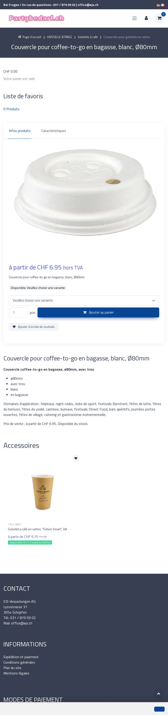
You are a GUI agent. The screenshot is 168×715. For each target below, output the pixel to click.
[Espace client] (146, 18)
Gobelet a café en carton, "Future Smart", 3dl (37, 529)
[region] (84, 130)
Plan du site (12, 667)
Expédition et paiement (21, 657)
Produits (11, 109)
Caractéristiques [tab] (53, 130)
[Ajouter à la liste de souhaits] (76, 458)
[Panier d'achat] (159, 18)
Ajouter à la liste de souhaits (34, 326)
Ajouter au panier (98, 312)
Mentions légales (16, 673)
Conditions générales (19, 662)
